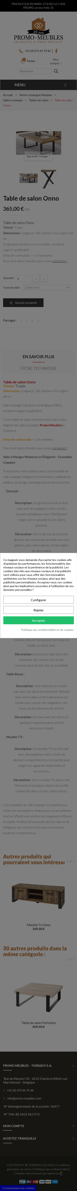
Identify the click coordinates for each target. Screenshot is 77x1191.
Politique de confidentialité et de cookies (47, 629)
